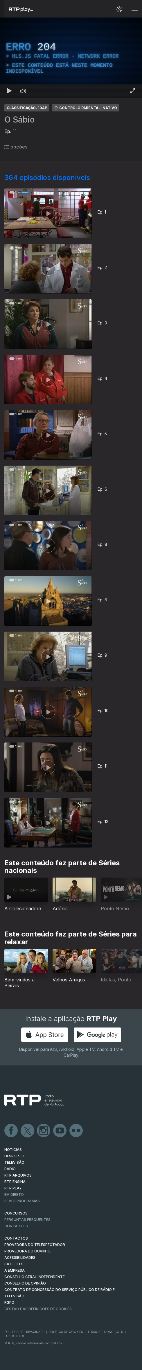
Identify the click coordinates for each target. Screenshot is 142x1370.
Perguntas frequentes (27, 1219)
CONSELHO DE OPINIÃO (25, 1283)
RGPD (9, 1302)
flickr (76, 1131)
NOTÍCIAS (13, 1149)
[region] (71, 58)
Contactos (16, 1226)
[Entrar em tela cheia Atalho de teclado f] (133, 91)
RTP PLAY (13, 1188)
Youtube (60, 1131)
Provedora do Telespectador (34, 1245)
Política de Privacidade (24, 1332)
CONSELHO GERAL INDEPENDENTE (34, 1277)
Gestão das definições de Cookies (38, 1309)
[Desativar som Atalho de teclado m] (23, 91)
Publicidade (14, 1336)
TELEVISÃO (14, 1162)
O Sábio (19, 120)
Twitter (28, 1131)
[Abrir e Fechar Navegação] (134, 9)
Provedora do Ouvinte (27, 1251)
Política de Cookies (66, 1332)
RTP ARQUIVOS (18, 1175)
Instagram (44, 1131)
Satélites (14, 1264)
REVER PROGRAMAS (22, 1201)
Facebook (11, 1131)
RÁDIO (10, 1169)
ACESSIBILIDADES (19, 1257)
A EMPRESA (14, 1270)
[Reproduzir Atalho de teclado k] (9, 91)
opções (15, 147)
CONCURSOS (16, 1213)
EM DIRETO (14, 1194)
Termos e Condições (105, 1332)
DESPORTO (14, 1156)
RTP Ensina (15, 1181)
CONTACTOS (16, 1238)
